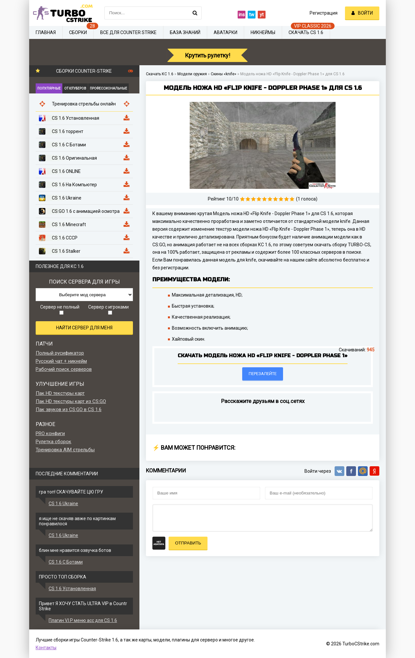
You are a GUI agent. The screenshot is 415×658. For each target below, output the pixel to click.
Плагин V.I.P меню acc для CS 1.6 (83, 620)
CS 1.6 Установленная (72, 588)
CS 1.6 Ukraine (63, 503)
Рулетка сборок (53, 442)
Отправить (188, 543)
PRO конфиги (50, 433)
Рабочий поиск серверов (64, 369)
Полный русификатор (60, 353)
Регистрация (324, 13)
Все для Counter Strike (128, 32)
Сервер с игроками (108, 309)
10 (292, 199)
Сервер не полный (59, 309)
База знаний (185, 32)
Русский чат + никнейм (61, 361)
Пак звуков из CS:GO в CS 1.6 (68, 409)
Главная (46, 32)
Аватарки (225, 32)
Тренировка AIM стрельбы (65, 450)
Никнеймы (263, 32)
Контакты (46, 647)
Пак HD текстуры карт (60, 393)
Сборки (78, 32)
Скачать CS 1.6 (306, 32)
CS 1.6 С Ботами (66, 562)
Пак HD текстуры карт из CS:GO (71, 401)
